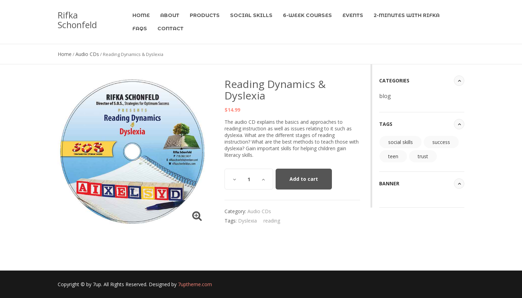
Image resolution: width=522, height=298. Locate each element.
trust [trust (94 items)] (423, 156)
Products (205, 15)
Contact (170, 28)
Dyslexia (247, 220)
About (169, 15)
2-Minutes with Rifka (407, 15)
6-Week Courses (307, 15)
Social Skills (251, 15)
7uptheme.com (195, 284)
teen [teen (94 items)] (393, 156)
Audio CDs (87, 54)
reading (271, 220)
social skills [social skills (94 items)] (400, 142)
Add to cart (303, 179)
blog (385, 96)
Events (352, 15)
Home (141, 15)
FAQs (139, 28)
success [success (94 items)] (441, 142)
